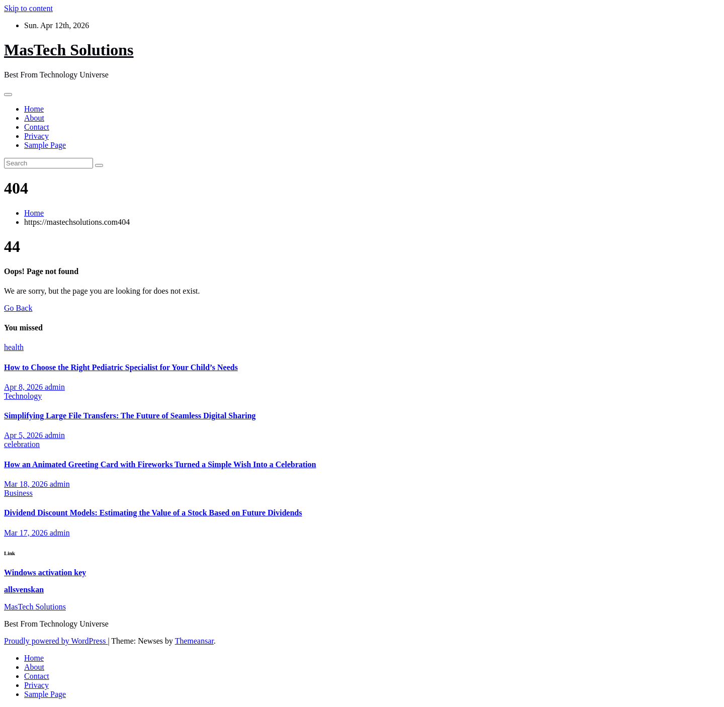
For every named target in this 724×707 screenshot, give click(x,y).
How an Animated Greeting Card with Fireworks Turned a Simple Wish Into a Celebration (160, 464)
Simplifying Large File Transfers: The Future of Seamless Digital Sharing (130, 415)
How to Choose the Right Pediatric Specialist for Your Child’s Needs (121, 367)
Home (34, 109)
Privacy (36, 136)
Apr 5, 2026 (24, 435)
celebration (22, 444)
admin (55, 387)
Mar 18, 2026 (27, 484)
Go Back (18, 308)
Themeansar (194, 641)
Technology (23, 396)
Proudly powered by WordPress (56, 641)
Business (18, 493)
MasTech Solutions (69, 50)
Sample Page (45, 145)
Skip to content (28, 8)
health (14, 347)
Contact (36, 127)
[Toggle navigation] (8, 94)
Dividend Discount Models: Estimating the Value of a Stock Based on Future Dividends (153, 512)
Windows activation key (45, 572)
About (34, 118)
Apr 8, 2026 (24, 387)
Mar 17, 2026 (27, 532)
